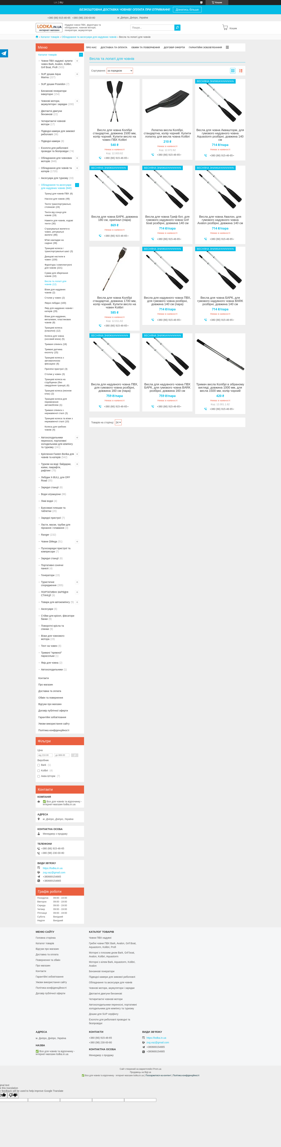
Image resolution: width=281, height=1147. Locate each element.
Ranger (45, 534)
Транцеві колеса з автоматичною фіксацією (54, 360)
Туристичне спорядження (48, 584)
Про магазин (45, 684)
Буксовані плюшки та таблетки (53, 509)
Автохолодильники (52, 669)
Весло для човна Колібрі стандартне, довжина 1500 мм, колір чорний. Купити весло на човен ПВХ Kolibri (114, 135)
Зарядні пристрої (51, 517)
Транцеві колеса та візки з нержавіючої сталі (59, 420)
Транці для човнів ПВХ (57, 193)
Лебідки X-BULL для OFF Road (55, 479)
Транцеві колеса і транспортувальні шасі (57, 250)
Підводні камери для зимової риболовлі (58, 133)
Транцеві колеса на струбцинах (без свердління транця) (55, 382)
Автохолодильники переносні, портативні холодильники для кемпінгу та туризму (57, 442)
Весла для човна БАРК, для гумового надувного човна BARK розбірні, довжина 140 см (220, 301)
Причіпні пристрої (54, 369)
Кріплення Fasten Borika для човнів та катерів (57, 456)
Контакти (43, 678)
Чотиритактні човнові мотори (53, 123)
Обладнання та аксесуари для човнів (110, 982)
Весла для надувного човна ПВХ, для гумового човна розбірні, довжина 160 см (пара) (114, 387)
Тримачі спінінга (53, 344)
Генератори (47, 575)
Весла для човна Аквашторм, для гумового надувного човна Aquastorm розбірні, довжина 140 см (220, 135)
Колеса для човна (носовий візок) (54, 337)
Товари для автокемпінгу (55, 602)
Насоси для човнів (55, 198)
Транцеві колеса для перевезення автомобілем (56, 402)
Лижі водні (47, 501)
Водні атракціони (51, 494)
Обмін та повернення (145, 47)
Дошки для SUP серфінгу (103, 1014)
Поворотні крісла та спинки (52, 627)
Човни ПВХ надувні (100, 937)
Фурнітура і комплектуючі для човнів (58, 266)
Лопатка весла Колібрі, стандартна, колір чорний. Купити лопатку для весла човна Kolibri (167, 133)
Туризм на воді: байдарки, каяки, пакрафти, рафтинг (56, 467)
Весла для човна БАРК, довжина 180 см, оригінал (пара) (114, 218)
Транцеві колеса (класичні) (53, 329)
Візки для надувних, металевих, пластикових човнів (58, 319)
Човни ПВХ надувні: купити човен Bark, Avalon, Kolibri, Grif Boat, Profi (57, 64)
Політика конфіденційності (53, 730)
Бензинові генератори (101, 971)
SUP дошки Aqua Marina (51, 76)
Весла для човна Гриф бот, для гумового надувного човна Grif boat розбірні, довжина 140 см (167, 220)
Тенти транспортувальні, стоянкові (58, 205)
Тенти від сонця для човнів (55, 214)
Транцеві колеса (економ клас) (58, 392)
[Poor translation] (13, 1095)
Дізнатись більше (187, 9)
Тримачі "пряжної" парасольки (51, 654)
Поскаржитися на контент (158, 1075)
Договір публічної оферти (53, 710)
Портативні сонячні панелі (52, 567)
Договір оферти (174, 47)
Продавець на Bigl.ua (140, 1072)
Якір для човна (49, 662)
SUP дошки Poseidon (53, 84)
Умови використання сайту (54, 723)
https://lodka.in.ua (53, 868)
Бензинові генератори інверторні (53, 92)
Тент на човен (49, 645)
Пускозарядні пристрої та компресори (55, 550)
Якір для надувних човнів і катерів (59, 310)
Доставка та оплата (114, 47)
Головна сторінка (46, 937)
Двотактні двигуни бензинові (51, 113)
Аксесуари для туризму (54, 178)
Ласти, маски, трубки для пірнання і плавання (55, 526)
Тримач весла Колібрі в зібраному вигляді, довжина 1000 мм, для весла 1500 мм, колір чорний (220, 387)
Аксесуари (47, 608)
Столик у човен (53, 297)
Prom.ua (157, 1069)
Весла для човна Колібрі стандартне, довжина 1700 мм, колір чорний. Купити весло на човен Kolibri (114, 302)
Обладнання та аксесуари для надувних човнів (89, 37)
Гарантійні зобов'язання (205, 47)
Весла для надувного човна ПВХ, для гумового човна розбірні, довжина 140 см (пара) (167, 301)
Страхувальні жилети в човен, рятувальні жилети (57, 231)
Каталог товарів (50, 37)
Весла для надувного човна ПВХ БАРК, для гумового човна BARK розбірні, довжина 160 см (167, 387)
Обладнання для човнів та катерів (56, 170)
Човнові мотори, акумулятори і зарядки (54, 103)
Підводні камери (50, 141)
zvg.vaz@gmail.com (54, 872)
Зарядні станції (50, 487)
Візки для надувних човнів (55, 291)
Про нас (91, 47)
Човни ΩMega (49, 541)
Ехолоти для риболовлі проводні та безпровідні (54, 149)
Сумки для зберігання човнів (56, 274)
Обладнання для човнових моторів (56, 160)
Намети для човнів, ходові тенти (59, 222)
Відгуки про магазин (49, 704)
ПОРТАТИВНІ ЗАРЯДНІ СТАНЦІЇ (54, 594)
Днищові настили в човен (55, 258)
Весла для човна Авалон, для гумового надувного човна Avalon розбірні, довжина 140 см (220, 220)
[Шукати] (177, 28)
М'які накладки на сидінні (54, 241)
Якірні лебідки (52, 303)
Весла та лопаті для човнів (55, 283)
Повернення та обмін (48, 960)
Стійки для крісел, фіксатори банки (57, 617)
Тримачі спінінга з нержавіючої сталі (54, 412)
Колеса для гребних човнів (55, 428)
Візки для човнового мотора (52, 637)
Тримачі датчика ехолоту (53, 351)
